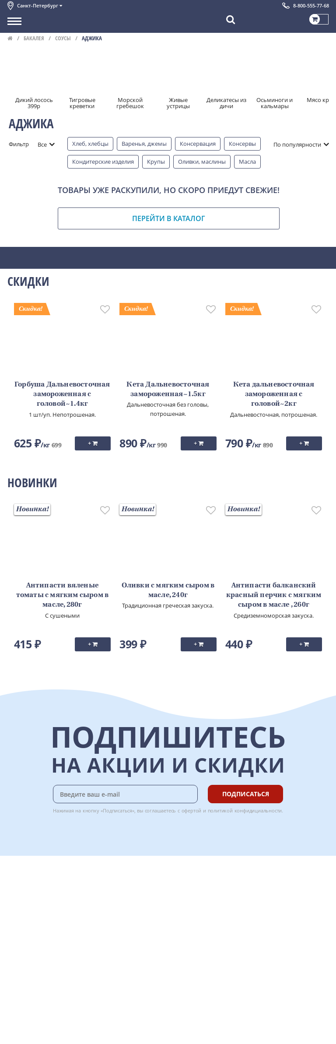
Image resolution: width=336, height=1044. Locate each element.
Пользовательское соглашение (50, 937)
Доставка (114, 879)
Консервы (242, 144)
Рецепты (114, 918)
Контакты (20, 899)
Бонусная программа (131, 899)
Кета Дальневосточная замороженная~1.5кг (167, 389)
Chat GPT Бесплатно (198, 885)
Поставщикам (26, 1012)
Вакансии (20, 1031)
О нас (14, 889)
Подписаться (245, 794)
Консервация (198, 144)
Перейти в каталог (168, 218)
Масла (247, 161)
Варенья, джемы (144, 144)
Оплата (112, 889)
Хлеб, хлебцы (90, 144)
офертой (192, 810)
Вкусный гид (119, 928)
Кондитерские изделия (103, 161)
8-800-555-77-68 (311, 5)
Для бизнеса (24, 1022)
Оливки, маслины (202, 161)
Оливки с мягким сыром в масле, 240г (168, 590)
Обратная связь (28, 908)
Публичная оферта (33, 966)
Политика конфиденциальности (50, 947)
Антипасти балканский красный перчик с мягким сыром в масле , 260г (274, 595)
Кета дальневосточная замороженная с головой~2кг (274, 394)
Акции (15, 928)
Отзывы (18, 976)
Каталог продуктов (33, 879)
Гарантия (115, 908)
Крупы (156, 161)
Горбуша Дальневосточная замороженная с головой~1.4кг (62, 394)
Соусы (63, 38)
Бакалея (34, 38)
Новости (19, 918)
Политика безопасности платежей (53, 957)
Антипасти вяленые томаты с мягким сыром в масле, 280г (62, 595)
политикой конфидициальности (245, 810)
